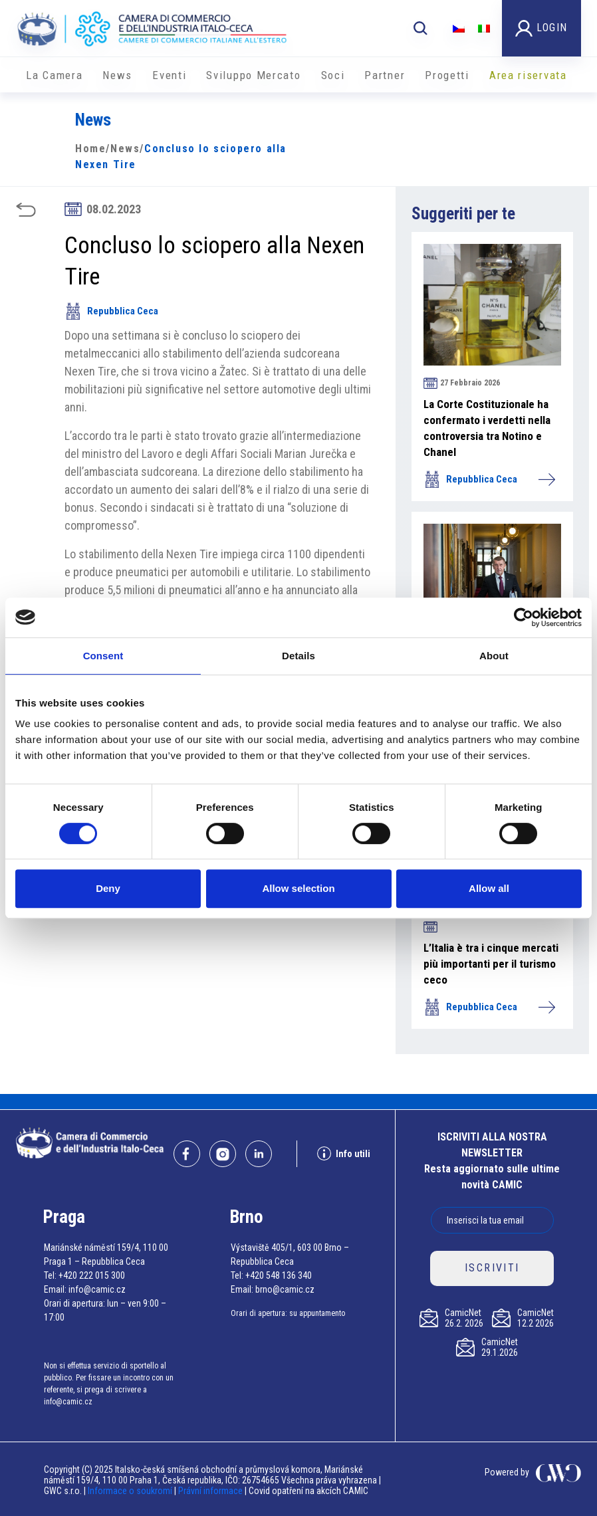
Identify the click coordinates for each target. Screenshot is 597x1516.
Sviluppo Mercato (253, 75)
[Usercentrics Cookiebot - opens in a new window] (523, 617)
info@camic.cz (97, 1289)
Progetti (447, 75)
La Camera (54, 75)
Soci (333, 75)
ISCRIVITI (492, 1267)
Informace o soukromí (131, 1490)
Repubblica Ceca (111, 311)
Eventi (169, 75)
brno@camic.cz (284, 1289)
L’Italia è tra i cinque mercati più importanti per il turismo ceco (490, 963)
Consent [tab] (103, 655)
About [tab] (494, 655)
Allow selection (298, 888)
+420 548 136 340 (278, 1275)
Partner (384, 75)
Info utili (343, 1153)
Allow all (489, 888)
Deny (108, 888)
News (117, 75)
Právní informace (210, 1490)
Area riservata (528, 75)
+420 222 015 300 (92, 1275)
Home (90, 148)
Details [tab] (298, 655)
